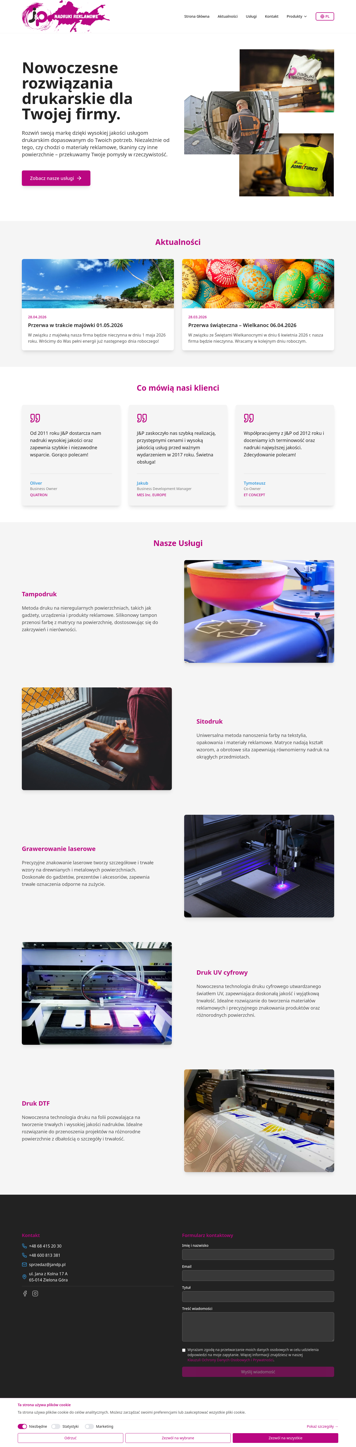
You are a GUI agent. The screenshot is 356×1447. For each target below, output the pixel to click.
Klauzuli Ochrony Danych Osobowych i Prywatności (230, 1359)
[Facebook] (25, 1293)
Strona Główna (197, 16)
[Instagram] (35, 1293)
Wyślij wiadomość (258, 1372)
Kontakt (271, 16)
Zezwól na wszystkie (285, 1437)
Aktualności (228, 16)
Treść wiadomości (197, 1308)
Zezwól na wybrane (178, 1437)
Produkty (297, 16)
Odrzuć (70, 1437)
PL (325, 16)
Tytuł (186, 1287)
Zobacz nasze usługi (56, 178)
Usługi (251, 16)
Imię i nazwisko (195, 1245)
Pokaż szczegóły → (322, 1426)
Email (187, 1266)
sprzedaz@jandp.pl (47, 1264)
